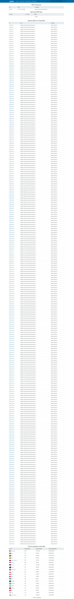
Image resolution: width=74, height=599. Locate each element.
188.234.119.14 (11, 53)
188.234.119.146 (11, 322)
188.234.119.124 (11, 277)
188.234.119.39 (11, 104)
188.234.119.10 (11, 45)
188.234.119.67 (11, 161)
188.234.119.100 (11, 228)
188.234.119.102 (11, 232)
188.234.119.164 (11, 358)
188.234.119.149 (11, 328)
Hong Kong (12, 588)
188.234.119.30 (11, 86)
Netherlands (13, 583)
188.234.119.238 (11, 509)
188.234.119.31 (11, 88)
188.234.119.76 (11, 179)
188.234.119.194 (11, 419)
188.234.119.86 (11, 200)
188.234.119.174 (11, 379)
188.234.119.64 (11, 155)
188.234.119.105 (11, 238)
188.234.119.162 (11, 354)
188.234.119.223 (11, 478)
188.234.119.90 (11, 208)
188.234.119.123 (11, 275)
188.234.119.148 (11, 326)
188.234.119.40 (11, 106)
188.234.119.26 (11, 78)
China (12, 555)
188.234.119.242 (11, 517)
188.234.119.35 (11, 96)
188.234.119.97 (11, 222)
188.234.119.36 (11, 98)
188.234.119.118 (11, 265)
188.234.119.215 (11, 462)
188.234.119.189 (11, 409)
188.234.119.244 (11, 521)
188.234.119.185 (11, 401)
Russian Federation (14, 560)
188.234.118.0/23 (20, 9)
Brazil (12, 553)
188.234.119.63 (11, 153)
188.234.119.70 (11, 167)
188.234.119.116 (11, 261)
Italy (11, 590)
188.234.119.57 (11, 141)
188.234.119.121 (11, 271)
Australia (12, 567)
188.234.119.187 (11, 405)
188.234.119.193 (11, 417)
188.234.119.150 (11, 330)
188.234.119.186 (11, 403)
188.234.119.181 (11, 393)
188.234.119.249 (11, 531)
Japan (12, 592)
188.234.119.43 (11, 112)
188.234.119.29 (11, 84)
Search (63, 1)
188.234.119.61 (11, 149)
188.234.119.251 (11, 535)
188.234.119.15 (11, 55)
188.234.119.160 (11, 350)
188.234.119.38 (11, 102)
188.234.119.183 (11, 397)
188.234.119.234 (11, 501)
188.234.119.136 (11, 301)
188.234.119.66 (11, 159)
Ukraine (12, 578)
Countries (17, 1)
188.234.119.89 (11, 206)
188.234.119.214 (11, 460)
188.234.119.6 (11, 37)
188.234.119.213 (11, 458)
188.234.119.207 (11, 446)
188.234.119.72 (11, 171)
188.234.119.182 (11, 395)
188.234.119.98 (11, 224)
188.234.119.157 (11, 344)
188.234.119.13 (11, 51)
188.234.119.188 (11, 407)
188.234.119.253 (11, 539)
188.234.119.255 (11, 543)
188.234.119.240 (11, 513)
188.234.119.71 (11, 169)
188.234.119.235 (11, 503)
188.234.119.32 (11, 90)
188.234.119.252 (11, 537)
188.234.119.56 (11, 139)
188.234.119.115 (11, 259)
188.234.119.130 (11, 289)
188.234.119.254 (11, 541)
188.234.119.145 (11, 320)
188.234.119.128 (11, 285)
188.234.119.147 (11, 324)
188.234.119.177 (11, 385)
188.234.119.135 (11, 299)
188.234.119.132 (11, 293)
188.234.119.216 (11, 464)
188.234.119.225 (11, 482)
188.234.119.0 (11, 25)
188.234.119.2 (11, 29)
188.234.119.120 (11, 269)
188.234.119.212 (11, 456)
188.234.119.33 (11, 92)
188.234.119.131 (11, 291)
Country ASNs (22, 1)
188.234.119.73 (11, 173)
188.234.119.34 (11, 94)
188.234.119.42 (11, 110)
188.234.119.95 (11, 218)
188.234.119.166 (11, 362)
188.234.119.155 (11, 340)
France (12, 576)
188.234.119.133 (11, 295)
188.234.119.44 (11, 114)
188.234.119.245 (11, 523)
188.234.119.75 (11, 177)
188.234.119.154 (11, 338)
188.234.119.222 (11, 476)
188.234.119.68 (11, 163)
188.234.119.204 (11, 440)
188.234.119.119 (11, 267)
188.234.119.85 (11, 198)
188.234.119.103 (11, 234)
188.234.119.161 (11, 352)
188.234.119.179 (11, 389)
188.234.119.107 (11, 242)
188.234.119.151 (11, 332)
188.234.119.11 (11, 47)
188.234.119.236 (11, 505)
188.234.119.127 (11, 283)
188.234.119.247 (11, 527)
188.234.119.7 (11, 39)
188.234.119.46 (11, 118)
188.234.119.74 (11, 175)
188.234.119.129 (11, 287)
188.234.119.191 (11, 413)
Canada (12, 574)
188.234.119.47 (11, 120)
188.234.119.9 (11, 43)
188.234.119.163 (11, 356)
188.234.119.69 (11, 165)
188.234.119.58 (11, 143)
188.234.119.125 (11, 279)
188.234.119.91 (11, 210)
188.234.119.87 (11, 202)
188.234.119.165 (11, 360)
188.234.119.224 (11, 480)
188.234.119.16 (11, 57)
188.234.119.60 (11, 147)
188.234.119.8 (11, 41)
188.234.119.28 (11, 82)
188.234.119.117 (11, 263)
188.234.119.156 (11, 342)
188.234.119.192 (11, 415)
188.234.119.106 (11, 240)
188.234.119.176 (11, 383)
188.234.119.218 (11, 468)
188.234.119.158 (11, 346)
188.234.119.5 (11, 35)
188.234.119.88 (11, 204)
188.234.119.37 (11, 100)
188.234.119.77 (11, 181)
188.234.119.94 (11, 216)
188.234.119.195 (11, 421)
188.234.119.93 (11, 214)
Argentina (12, 585)
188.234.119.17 (11, 59)
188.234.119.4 (11, 33)
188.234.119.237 (11, 507)
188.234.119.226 (11, 484)
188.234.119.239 (11, 511)
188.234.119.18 (11, 61)
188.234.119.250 (11, 533)
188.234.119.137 (11, 303)
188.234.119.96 (11, 220)
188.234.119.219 (11, 470)
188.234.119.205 (11, 442)
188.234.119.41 (11, 108)
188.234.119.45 (11, 116)
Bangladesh (13, 581)
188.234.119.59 (11, 145)
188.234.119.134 (11, 297)
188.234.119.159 (11, 348)
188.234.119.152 (11, 334)
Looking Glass (34, 1)
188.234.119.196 (11, 423)
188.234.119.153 (11, 336)
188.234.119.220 (11, 472)
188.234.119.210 (11, 452)
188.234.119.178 (11, 387)
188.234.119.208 (11, 448)
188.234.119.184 (11, 399)
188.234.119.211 (11, 454)
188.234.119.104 (11, 236)
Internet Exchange (28, 1)
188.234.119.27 (11, 80)
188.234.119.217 (11, 466)
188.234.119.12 (11, 49)
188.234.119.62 (11, 151)
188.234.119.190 (11, 411)
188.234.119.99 (11, 226)
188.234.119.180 (11, 391)
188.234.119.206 (11, 444)
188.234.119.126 (11, 281)
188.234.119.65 (11, 157)
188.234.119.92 (11, 212)
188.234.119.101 (11, 230)
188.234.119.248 (11, 529)
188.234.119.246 (11, 525)
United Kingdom (13, 569)
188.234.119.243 (11, 519)
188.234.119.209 (11, 450)
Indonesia (12, 562)
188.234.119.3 (11, 31)
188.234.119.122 (11, 273)
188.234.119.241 (11, 515)
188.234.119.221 (11, 474)
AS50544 (10, 9)
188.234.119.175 (11, 381)
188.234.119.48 (11, 122)
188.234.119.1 (11, 27)
